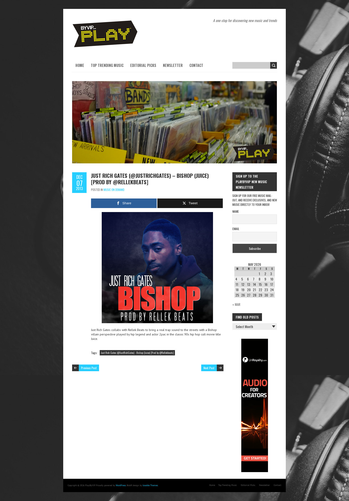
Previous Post (89, 367)
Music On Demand (113, 189)
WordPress (121, 485)
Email (235, 228)
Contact (196, 65)
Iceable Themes (150, 485)
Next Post (209, 367)
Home (79, 65)
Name (235, 211)
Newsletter (173, 65)
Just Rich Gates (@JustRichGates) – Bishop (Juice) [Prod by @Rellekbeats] (150, 178)
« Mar (236, 304)
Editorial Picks (143, 65)
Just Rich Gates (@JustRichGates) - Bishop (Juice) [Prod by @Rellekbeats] (137, 353)
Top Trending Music (107, 65)
